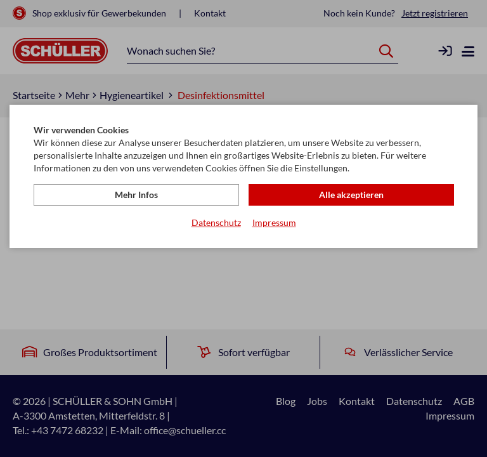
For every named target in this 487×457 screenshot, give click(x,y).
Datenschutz (216, 222)
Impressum (274, 222)
